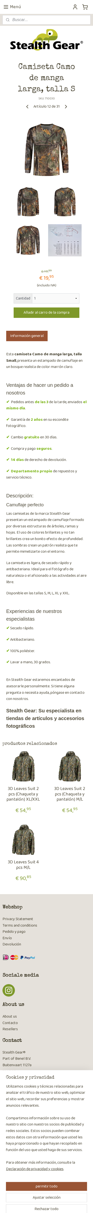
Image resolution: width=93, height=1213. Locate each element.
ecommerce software (66, 1195)
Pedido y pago (14, 932)
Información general (27, 336)
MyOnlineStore (48, 1204)
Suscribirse (15, 1140)
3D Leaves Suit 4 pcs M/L (23, 865)
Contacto (10, 1023)
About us (9, 1016)
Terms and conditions (19, 925)
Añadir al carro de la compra (46, 312)
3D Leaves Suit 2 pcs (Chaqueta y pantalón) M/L (69, 794)
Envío (7, 938)
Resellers (10, 1029)
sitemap (42, 1195)
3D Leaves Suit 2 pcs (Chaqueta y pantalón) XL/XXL (23, 794)
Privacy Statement (17, 919)
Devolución (11, 944)
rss (51, 1195)
